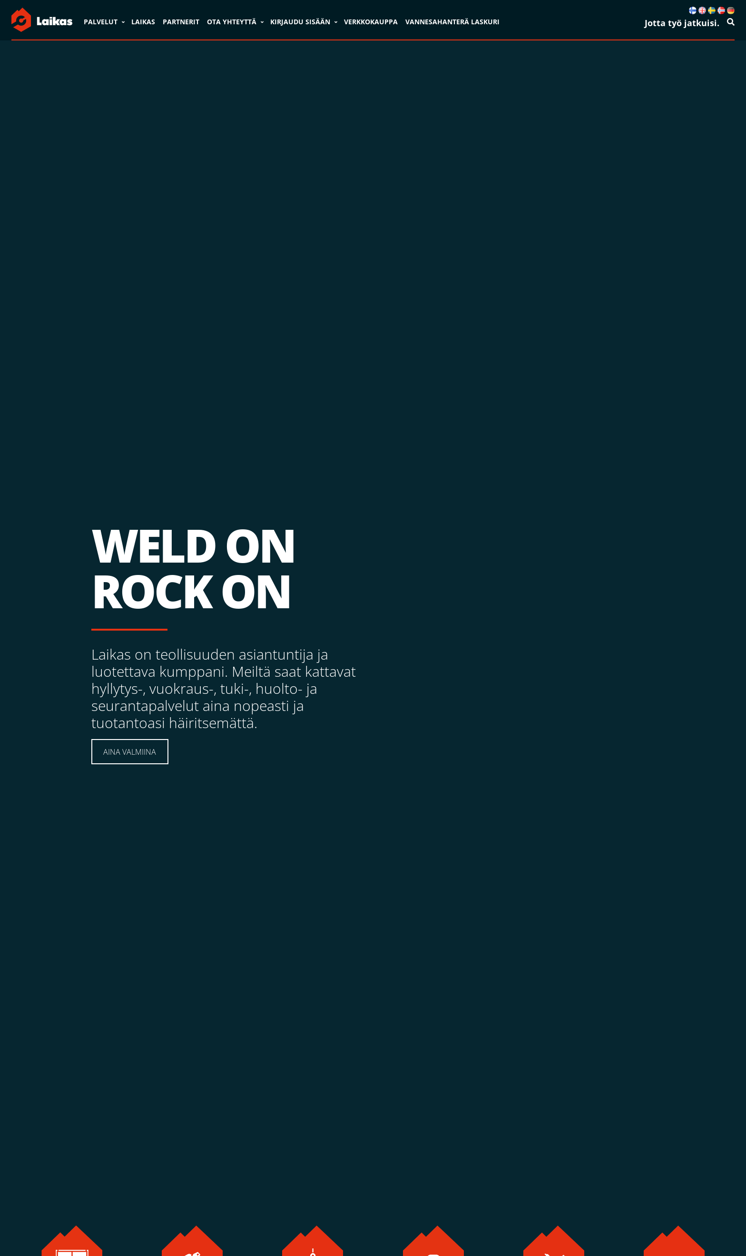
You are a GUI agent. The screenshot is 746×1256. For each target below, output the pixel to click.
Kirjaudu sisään (300, 21)
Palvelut (101, 21)
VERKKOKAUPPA (371, 21)
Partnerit (181, 21)
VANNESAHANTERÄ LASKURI (452, 21)
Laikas (143, 21)
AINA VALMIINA (129, 752)
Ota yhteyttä (231, 21)
